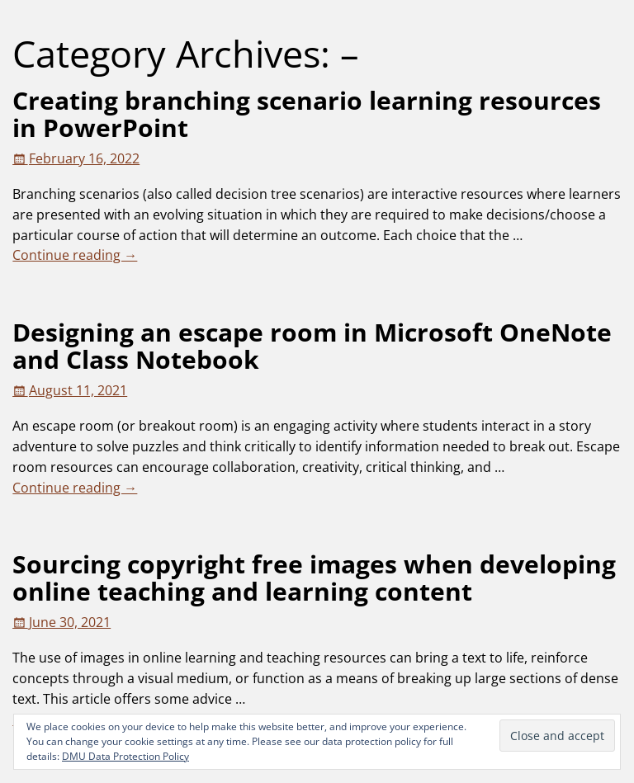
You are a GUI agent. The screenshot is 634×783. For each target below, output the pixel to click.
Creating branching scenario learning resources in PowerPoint (306, 113)
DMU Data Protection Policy (125, 756)
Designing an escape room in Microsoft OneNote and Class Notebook (312, 345)
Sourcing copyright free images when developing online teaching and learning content (314, 577)
